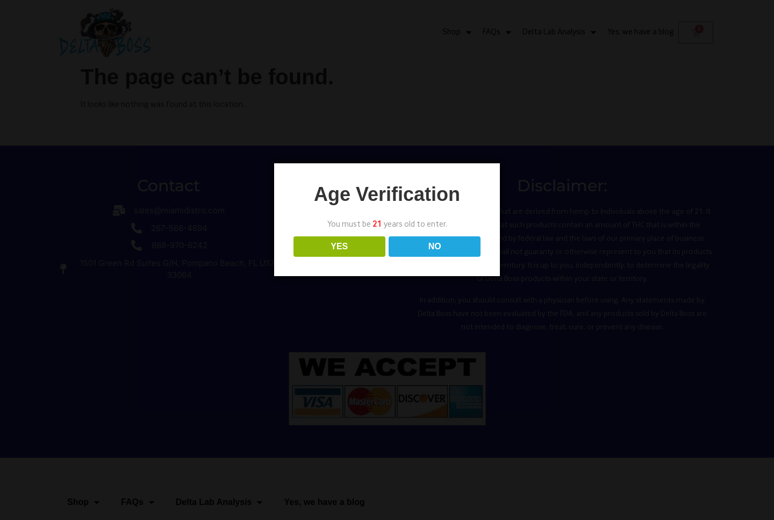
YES (339, 246)
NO (434, 246)
